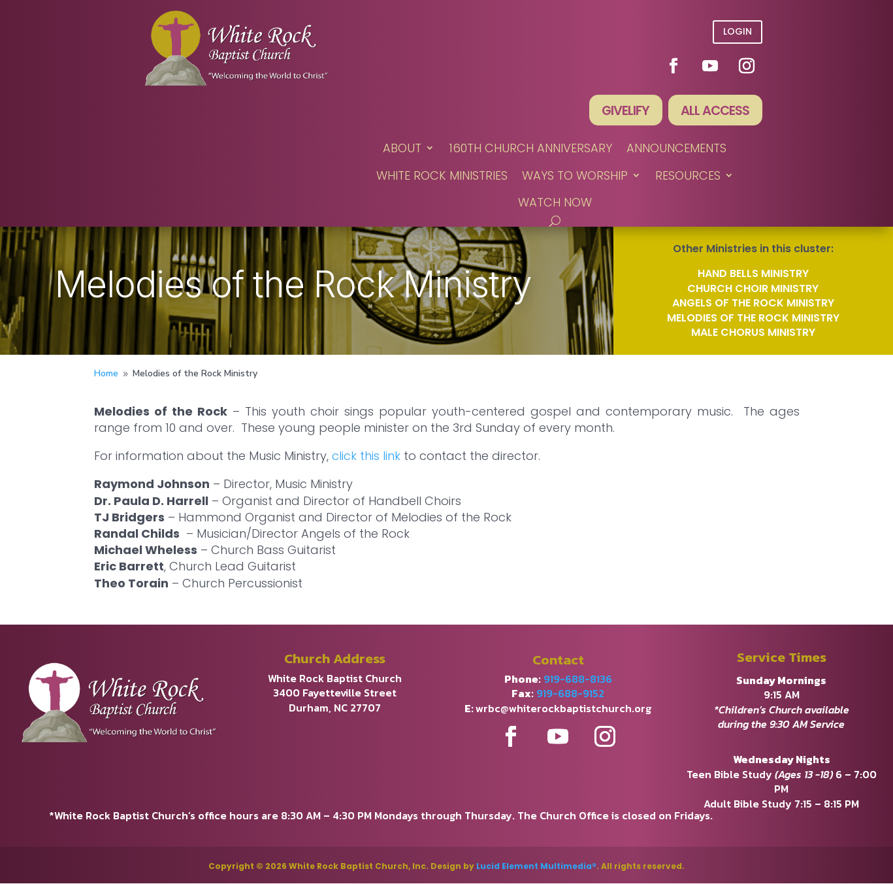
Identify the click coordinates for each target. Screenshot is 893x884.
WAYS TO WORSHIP (575, 176)
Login (737, 31)
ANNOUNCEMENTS (676, 149)
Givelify (623, 111)
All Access (714, 111)
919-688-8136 (578, 679)
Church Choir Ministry (753, 289)
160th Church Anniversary (530, 149)
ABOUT (402, 149)
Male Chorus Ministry (753, 332)
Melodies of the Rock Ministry (753, 318)
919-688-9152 (570, 694)
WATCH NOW (555, 203)
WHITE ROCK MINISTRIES (442, 176)
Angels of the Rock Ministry (753, 303)
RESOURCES (688, 176)
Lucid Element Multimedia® (536, 866)
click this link (366, 456)
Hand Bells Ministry (753, 274)
